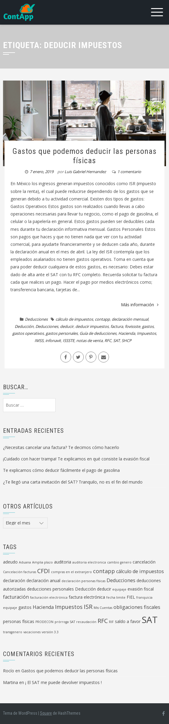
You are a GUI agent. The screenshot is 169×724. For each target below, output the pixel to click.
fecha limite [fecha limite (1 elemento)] (115, 597)
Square (46, 713)
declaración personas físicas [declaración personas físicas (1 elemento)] (83, 581)
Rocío (8, 671)
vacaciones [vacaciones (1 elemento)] (32, 632)
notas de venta (89, 340)
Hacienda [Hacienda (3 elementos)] (43, 607)
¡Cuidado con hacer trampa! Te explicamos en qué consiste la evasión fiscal (76, 459)
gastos (148, 326)
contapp (102, 319)
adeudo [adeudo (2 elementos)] (10, 562)
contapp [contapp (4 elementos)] (104, 571)
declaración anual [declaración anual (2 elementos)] (43, 580)
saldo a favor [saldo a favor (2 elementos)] (127, 621)
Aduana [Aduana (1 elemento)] (25, 562)
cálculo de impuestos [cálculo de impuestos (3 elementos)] (140, 571)
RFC (107, 340)
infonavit (53, 340)
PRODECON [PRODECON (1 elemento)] (44, 622)
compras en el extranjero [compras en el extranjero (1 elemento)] (71, 572)
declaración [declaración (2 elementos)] (14, 580)
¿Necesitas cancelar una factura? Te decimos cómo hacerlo (61, 447)
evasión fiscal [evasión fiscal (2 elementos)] (141, 589)
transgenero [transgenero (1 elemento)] (12, 632)
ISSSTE (68, 340)
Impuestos (146, 333)
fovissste (132, 326)
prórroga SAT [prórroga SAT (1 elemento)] (65, 622)
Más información (139, 304)
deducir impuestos (92, 326)
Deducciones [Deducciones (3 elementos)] (121, 580)
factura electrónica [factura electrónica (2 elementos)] (87, 597)
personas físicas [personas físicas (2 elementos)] (18, 621)
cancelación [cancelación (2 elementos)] (144, 562)
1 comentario (129, 171)
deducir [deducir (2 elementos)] (104, 589)
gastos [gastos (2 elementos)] (25, 607)
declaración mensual (130, 319)
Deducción (24, 326)
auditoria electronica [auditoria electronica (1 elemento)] (89, 562)
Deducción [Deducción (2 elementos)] (85, 589)
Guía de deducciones (98, 333)
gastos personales (62, 333)
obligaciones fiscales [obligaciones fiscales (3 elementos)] (136, 607)
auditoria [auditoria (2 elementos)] (62, 562)
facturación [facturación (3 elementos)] (16, 597)
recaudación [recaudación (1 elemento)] (86, 622)
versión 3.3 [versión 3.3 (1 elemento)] (50, 632)
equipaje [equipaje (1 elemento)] (119, 589)
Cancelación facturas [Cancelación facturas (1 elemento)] (19, 572)
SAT (116, 340)
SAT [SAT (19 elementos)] (150, 620)
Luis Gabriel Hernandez (85, 171)
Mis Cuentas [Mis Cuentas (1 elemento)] (103, 608)
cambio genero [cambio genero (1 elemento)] (119, 562)
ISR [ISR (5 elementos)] (88, 607)
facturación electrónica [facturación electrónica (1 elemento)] (49, 597)
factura (116, 326)
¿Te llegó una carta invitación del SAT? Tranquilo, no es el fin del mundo (73, 482)
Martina (10, 682)
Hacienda (126, 333)
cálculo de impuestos (74, 319)
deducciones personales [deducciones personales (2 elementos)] (50, 589)
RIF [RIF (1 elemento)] (111, 622)
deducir (67, 326)
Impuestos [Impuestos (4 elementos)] (69, 606)
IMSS (39, 340)
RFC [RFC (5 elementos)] (103, 621)
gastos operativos (28, 333)
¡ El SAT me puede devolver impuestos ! (63, 682)
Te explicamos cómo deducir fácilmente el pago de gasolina (61, 470)
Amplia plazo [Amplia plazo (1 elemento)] (42, 562)
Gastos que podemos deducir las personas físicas (84, 156)
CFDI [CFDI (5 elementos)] (43, 571)
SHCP (126, 340)
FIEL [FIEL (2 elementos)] (131, 597)
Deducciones (36, 319)
